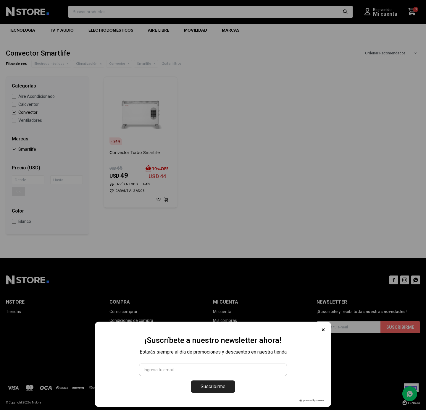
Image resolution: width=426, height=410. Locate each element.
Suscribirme (213, 386)
